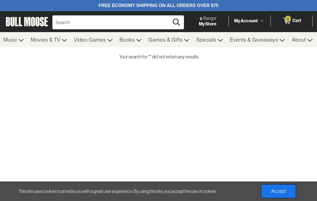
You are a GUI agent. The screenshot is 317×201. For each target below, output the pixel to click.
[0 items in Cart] (292, 21)
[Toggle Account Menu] (261, 21)
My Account (246, 20)
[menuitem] (13, 39)
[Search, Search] (112, 22)
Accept (278, 191)
